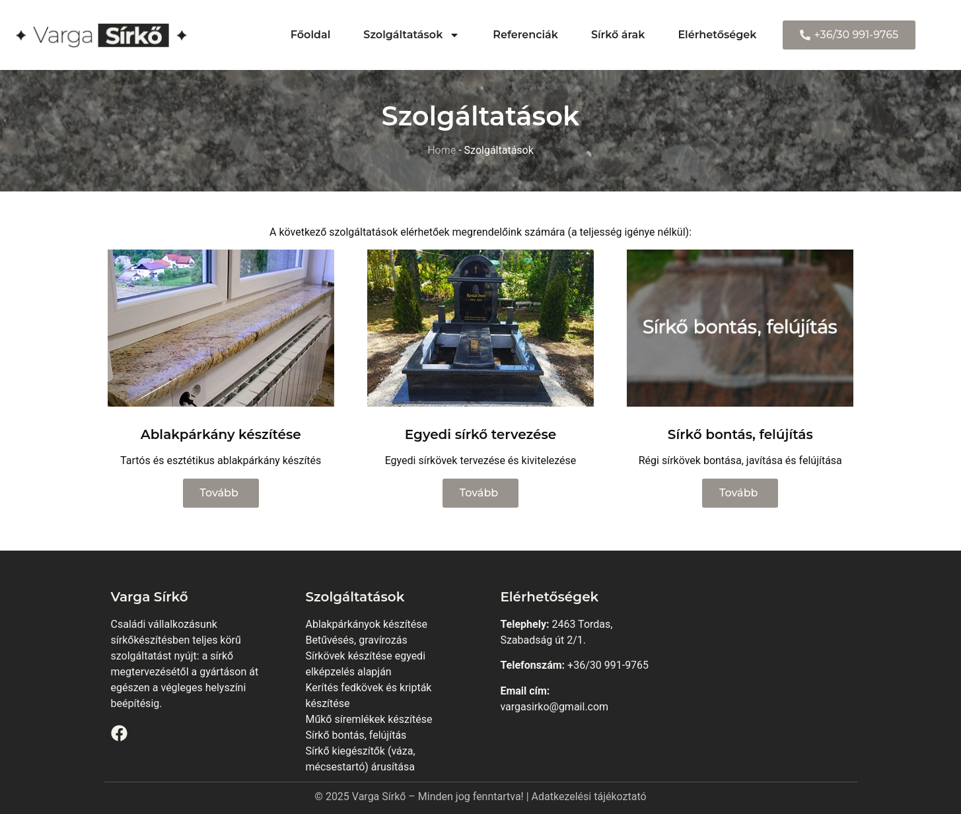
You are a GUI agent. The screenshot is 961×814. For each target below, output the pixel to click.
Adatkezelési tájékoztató (589, 796)
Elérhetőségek (717, 34)
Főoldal (311, 34)
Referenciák (525, 34)
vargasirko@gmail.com (554, 706)
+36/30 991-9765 (608, 665)
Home (441, 150)
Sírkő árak (618, 34)
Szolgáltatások (411, 35)
